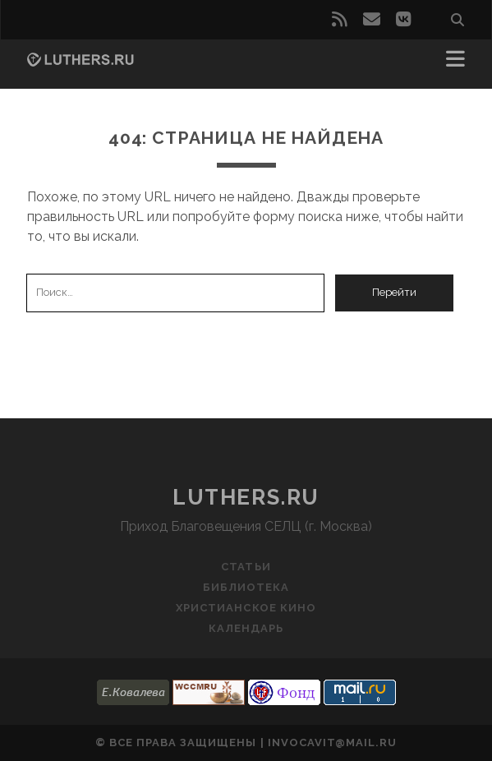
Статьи (245, 566)
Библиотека (246, 587)
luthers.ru (246, 497)
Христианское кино (246, 608)
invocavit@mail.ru (333, 742)
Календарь (246, 628)
